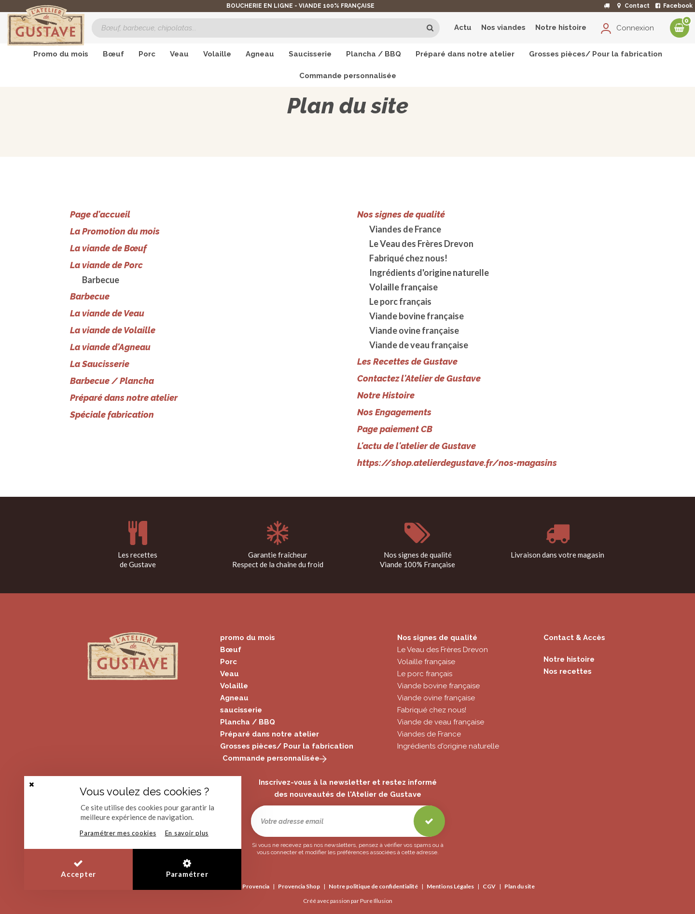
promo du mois (247, 637)
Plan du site (519, 886)
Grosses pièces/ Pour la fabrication (286, 746)
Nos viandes (503, 27)
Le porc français (400, 301)
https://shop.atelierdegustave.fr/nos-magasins (457, 463)
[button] (31, 784)
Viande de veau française (418, 345)
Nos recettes (567, 671)
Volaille (234, 686)
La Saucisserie (99, 364)
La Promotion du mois (115, 231)
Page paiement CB (394, 429)
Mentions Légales (450, 886)
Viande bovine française (416, 316)
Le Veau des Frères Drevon (421, 243)
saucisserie (241, 710)
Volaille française (403, 287)
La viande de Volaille (112, 330)
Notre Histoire (386, 395)
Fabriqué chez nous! (408, 258)
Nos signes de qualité (401, 214)
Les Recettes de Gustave (407, 361)
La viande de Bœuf (108, 248)
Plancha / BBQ (247, 722)
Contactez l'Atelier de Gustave (419, 378)
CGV (489, 886)
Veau (229, 673)
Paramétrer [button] (187, 868)
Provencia (255, 886)
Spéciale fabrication (112, 414)
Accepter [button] (78, 868)
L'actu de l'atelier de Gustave (416, 446)
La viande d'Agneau (110, 347)
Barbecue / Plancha (112, 381)
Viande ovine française (414, 330)
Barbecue (100, 279)
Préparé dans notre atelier (124, 398)
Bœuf (230, 649)
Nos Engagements (394, 412)
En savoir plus (187, 833)
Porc (228, 661)
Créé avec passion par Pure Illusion (347, 900)
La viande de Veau (107, 313)
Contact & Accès (574, 637)
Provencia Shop (299, 886)
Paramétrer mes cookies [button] (118, 833)
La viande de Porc (106, 265)
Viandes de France (405, 229)
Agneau (234, 698)
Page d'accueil (100, 214)
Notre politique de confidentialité (373, 886)
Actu (463, 27)
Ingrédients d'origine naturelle (429, 272)
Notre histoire (560, 27)
